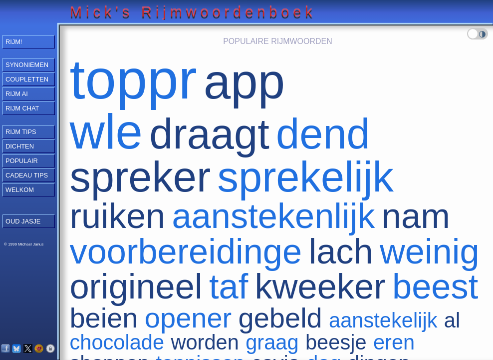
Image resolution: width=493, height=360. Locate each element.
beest (435, 286)
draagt (209, 134)
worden (205, 342)
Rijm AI (16, 94)
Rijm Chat (22, 108)
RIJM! (13, 42)
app (244, 81)
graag (272, 342)
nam (416, 216)
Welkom (19, 190)
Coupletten (26, 79)
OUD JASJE (22, 221)
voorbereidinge (185, 251)
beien (103, 318)
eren (394, 342)
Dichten (19, 146)
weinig (430, 251)
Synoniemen (26, 64)
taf (228, 286)
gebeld (280, 318)
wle (105, 131)
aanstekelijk (383, 320)
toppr (133, 79)
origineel (135, 286)
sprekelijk (306, 176)
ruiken (117, 216)
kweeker (320, 286)
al (452, 320)
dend (323, 134)
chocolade (116, 342)
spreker (140, 176)
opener (188, 318)
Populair (21, 160)
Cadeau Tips (26, 175)
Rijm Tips (20, 132)
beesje (336, 342)
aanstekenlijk (273, 216)
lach (341, 251)
